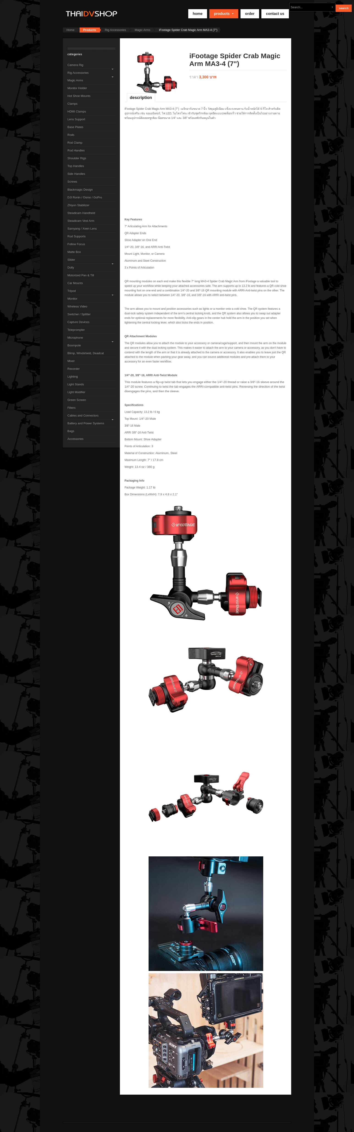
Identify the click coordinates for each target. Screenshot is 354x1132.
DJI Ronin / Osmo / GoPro (84, 197)
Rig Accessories (115, 30)
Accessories (75, 439)
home (198, 14)
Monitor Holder (77, 88)
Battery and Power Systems (85, 423)
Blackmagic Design (80, 189)
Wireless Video (77, 306)
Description (141, 97)
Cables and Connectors (83, 415)
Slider (71, 259)
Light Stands (75, 384)
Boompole (74, 345)
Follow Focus (76, 244)
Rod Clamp (74, 142)
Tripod (71, 291)
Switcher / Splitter (79, 314)
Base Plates (75, 127)
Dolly (70, 267)
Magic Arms (142, 30)
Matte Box (74, 252)
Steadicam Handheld (81, 213)
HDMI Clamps (76, 111)
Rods (70, 135)
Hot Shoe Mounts (78, 96)
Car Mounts (75, 283)
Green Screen (76, 400)
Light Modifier (76, 392)
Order (249, 14)
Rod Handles (76, 150)
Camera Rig (75, 65)
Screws (72, 181)
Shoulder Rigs (76, 158)
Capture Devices (78, 322)
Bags (70, 431)
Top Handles (75, 166)
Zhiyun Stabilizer (78, 205)
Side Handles (76, 173)
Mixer (71, 361)
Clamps (72, 103)
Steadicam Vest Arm (80, 220)
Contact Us (275, 14)
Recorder (73, 368)
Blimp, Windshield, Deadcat (85, 353)
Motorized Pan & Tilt (80, 275)
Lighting (72, 376)
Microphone (75, 337)
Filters (71, 407)
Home (70, 30)
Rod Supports (76, 236)
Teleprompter (76, 330)
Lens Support (76, 119)
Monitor (72, 298)
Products (224, 14)
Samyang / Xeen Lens (82, 228)
